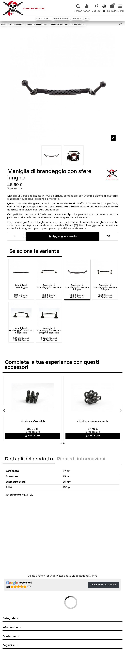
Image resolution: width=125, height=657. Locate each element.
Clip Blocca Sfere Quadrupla (92, 421)
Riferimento (13, 495)
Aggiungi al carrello (62, 236)
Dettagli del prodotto (29, 459)
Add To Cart (32, 436)
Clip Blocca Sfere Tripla (32, 421)
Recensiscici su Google (103, 585)
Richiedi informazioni (81, 459)
